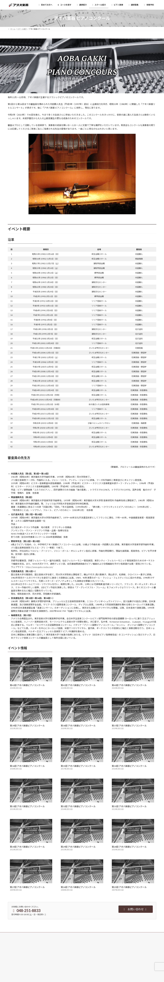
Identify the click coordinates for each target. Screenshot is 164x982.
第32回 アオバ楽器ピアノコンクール (78, 806)
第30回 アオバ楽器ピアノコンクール (27, 846)
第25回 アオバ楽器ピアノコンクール (129, 887)
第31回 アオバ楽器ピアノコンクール (129, 806)
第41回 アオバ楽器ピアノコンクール (78, 685)
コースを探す (14, 950)
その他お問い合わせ (67, 955)
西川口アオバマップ (67, 977)
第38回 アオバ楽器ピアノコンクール (78, 725)
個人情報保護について (119, 963)
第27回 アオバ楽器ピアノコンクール (27, 887)
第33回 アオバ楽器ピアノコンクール (27, 806)
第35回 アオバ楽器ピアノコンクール (78, 766)
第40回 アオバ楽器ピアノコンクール (129, 685)
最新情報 (63, 973)
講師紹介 (12, 955)
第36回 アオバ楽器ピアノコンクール (27, 766)
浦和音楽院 (13, 973)
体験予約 (63, 945)
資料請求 (63, 950)
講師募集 (114, 945)
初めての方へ (14, 945)
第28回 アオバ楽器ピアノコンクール (129, 846)
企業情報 (114, 959)
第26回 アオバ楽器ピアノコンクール (78, 887)
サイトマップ (116, 968)
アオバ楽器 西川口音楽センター (20, 968)
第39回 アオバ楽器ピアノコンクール (27, 725)
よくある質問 (65, 959)
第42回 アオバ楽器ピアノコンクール (27, 685)
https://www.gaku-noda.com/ (39, 567)
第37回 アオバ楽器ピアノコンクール (129, 725)
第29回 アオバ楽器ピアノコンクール (78, 846)
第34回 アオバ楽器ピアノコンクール (129, 766)
